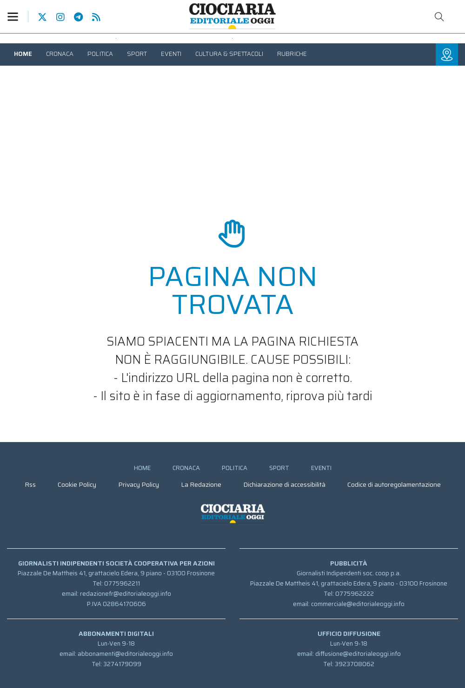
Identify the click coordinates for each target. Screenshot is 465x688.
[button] (17, 16)
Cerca (439, 17)
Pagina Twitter (37, 17)
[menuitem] (23, 53)
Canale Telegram (74, 17)
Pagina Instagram (56, 17)
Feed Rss (91, 17)
